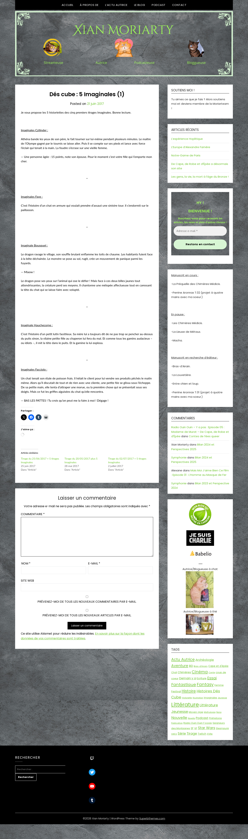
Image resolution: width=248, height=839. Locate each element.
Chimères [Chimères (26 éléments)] (184, 672)
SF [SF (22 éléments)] (192, 728)
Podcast (159, 5)
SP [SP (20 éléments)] (195, 728)
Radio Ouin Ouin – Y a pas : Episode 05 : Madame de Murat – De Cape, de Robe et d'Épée (200, 431)
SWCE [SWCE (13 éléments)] (174, 734)
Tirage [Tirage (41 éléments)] (192, 733)
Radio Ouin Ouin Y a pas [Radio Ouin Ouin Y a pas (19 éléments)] (197, 723)
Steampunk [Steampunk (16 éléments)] (222, 728)
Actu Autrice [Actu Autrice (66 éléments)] (183, 659)
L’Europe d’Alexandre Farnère (190, 147)
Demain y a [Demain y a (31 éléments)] (187, 678)
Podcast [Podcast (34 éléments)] (202, 718)
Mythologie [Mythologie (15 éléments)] (210, 712)
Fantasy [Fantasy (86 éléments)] (205, 684)
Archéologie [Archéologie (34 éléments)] (204, 660)
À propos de (89, 5)
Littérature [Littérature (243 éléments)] (185, 704)
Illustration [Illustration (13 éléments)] (198, 697)
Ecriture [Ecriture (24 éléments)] (201, 678)
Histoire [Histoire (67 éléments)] (189, 691)
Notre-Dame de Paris (185, 155)
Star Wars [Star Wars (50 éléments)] (206, 727)
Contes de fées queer (204, 436)
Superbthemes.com (152, 818)
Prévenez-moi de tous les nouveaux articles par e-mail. (86, 615)
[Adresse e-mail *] (200, 231)
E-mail (94, 563)
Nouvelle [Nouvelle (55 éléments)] (179, 717)
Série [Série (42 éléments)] (182, 733)
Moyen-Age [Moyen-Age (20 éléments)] (196, 712)
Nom (25, 563)
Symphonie (179, 457)
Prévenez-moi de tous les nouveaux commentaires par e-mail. (86, 602)
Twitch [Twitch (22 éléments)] (202, 734)
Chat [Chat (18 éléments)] (174, 672)
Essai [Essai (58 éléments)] (212, 678)
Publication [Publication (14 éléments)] (177, 723)
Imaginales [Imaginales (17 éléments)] (210, 697)
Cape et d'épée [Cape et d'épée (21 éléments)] (218, 666)
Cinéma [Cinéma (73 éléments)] (200, 672)
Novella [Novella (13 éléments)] (191, 718)
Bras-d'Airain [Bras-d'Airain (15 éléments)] (201, 666)
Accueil (67, 5)
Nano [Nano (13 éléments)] (218, 712)
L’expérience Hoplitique (187, 139)
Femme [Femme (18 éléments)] (219, 685)
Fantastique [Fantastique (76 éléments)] (183, 684)
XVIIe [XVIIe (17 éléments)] (210, 733)
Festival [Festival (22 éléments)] (176, 691)
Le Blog (139, 5)
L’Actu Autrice (116, 5)
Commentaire (33, 514)
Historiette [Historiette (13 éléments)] (187, 697)
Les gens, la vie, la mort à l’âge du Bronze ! (200, 177)
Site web (27, 580)
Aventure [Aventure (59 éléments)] (179, 665)
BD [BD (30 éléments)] (191, 666)
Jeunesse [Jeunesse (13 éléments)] (222, 697)
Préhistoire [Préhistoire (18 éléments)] (215, 718)
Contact (179, 5)
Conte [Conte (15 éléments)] (212, 672)
